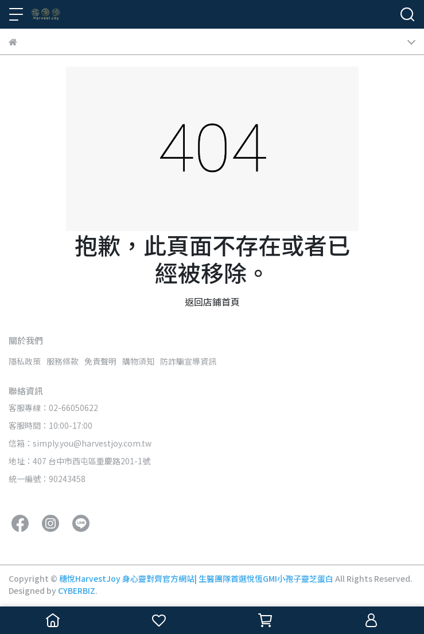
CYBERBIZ (76, 590)
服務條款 (62, 361)
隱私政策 (25, 361)
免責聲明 (100, 361)
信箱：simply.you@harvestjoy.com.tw (80, 443)
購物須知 (138, 361)
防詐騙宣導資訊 (188, 361)
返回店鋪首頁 (212, 301)
